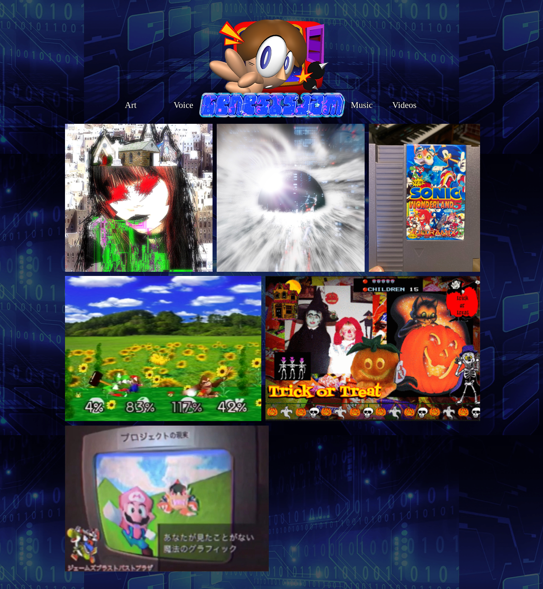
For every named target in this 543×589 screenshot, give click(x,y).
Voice (184, 105)
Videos (404, 105)
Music (358, 105)
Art (133, 105)
